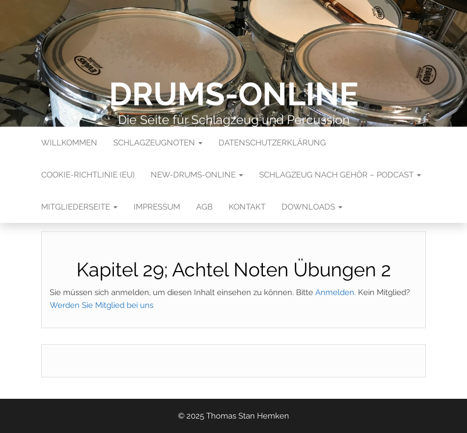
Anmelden (334, 292)
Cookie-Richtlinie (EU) (88, 175)
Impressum (157, 207)
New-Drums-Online (197, 175)
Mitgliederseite (79, 207)
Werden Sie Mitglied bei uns (101, 305)
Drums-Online (234, 94)
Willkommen (69, 143)
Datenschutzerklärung (272, 143)
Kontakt (247, 207)
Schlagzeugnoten (158, 143)
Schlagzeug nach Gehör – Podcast (340, 175)
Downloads (312, 207)
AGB (204, 207)
